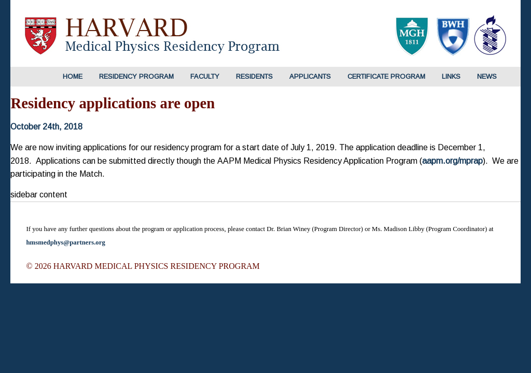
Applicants (310, 76)
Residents (254, 76)
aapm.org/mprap (452, 160)
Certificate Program (386, 76)
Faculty (204, 76)
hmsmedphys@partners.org (65, 242)
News (487, 76)
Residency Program (136, 76)
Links (451, 76)
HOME (72, 76)
